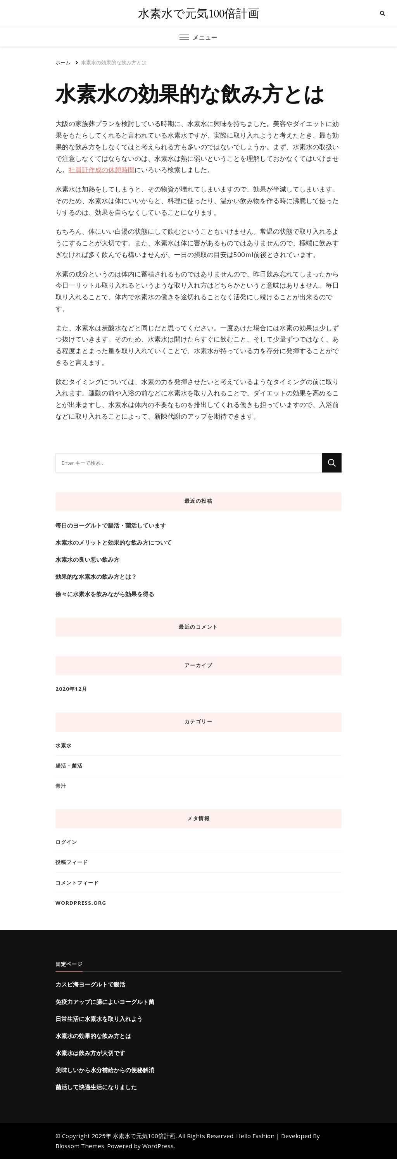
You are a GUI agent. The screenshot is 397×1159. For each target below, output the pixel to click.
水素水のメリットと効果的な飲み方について (113, 542)
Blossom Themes (79, 1146)
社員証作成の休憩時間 (102, 169)
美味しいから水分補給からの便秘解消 (104, 1070)
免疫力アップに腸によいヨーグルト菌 (104, 1002)
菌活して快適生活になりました (96, 1087)
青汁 (60, 785)
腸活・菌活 (69, 765)
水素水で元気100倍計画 (198, 13)
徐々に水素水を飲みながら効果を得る (104, 594)
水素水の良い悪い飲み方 (87, 559)
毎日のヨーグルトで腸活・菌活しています (110, 525)
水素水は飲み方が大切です (90, 1053)
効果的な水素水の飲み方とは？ (96, 576)
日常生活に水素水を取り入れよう (99, 1019)
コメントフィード (77, 882)
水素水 (63, 745)
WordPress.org (80, 902)
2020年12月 (71, 688)
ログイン (66, 841)
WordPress (158, 1146)
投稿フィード (71, 862)
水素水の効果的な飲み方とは (93, 1036)
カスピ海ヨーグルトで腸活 (90, 984)
